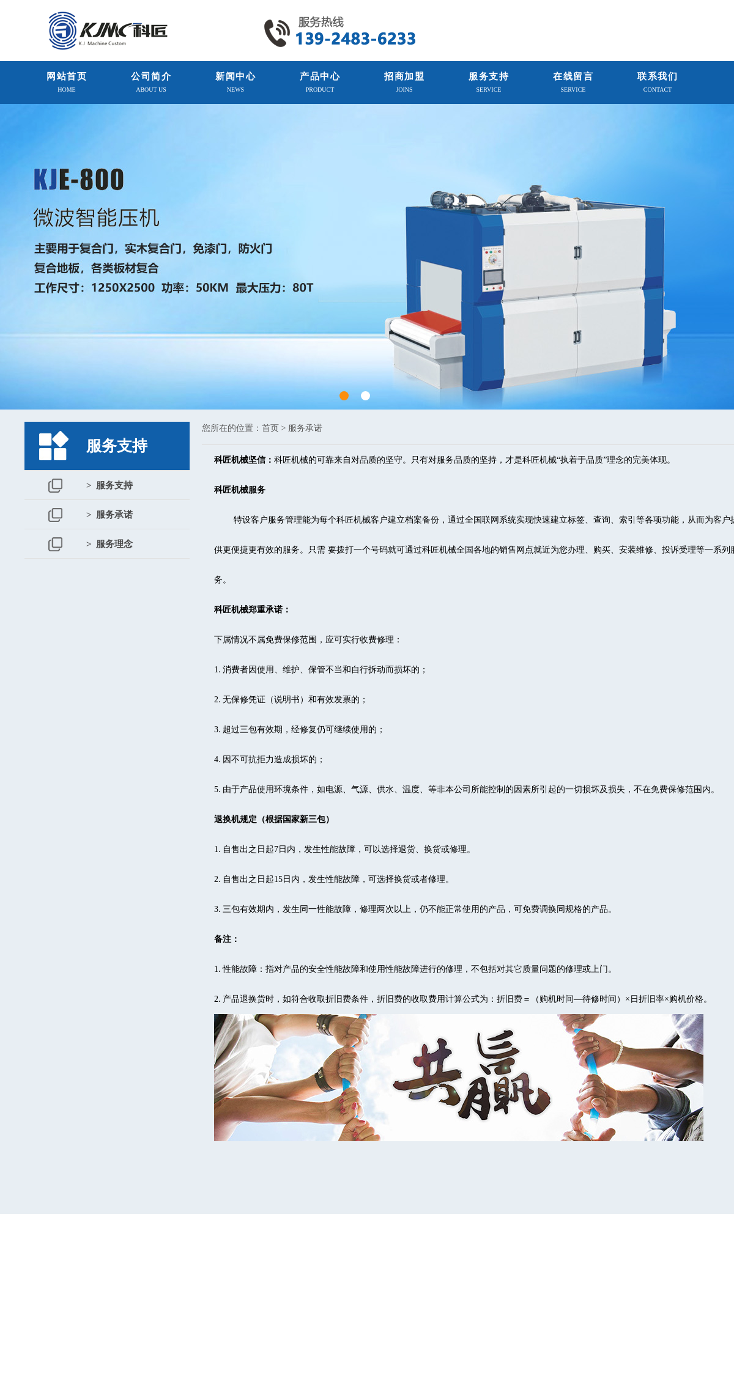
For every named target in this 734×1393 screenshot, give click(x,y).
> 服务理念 (109, 544)
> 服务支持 (109, 485)
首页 (270, 428)
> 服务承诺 (109, 515)
